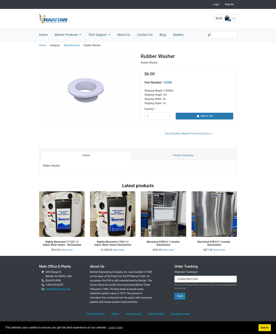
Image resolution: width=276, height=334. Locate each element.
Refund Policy (156, 314)
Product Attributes (183, 155)
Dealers (178, 35)
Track (180, 296)
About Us (123, 35)
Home (43, 35)
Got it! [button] (264, 327)
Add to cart (204, 115)
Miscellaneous (72, 45)
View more (67, 249)
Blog (163, 35)
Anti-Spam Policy (180, 314)
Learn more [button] (115, 327)
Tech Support (98, 35)
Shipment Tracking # (185, 272)
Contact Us (145, 35)
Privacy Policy (134, 314)
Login (216, 4)
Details (86, 155)
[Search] (221, 35)
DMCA (115, 314)
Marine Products (67, 35)
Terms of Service (95, 314)
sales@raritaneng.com (58, 289)
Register (229, 4)
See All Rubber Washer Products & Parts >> (189, 133)
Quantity (149, 109)
